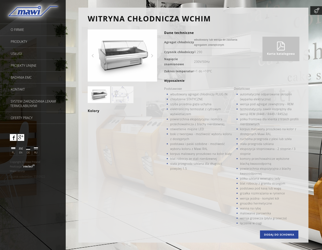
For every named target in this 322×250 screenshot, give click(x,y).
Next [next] (152, 56)
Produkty (19, 41)
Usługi (16, 53)
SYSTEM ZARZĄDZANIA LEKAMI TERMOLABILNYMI (33, 103)
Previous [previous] (93, 56)
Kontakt (18, 89)
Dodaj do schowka (279, 234)
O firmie (17, 29)
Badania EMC (21, 77)
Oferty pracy (21, 118)
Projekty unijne (24, 65)
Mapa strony (17, 171)
